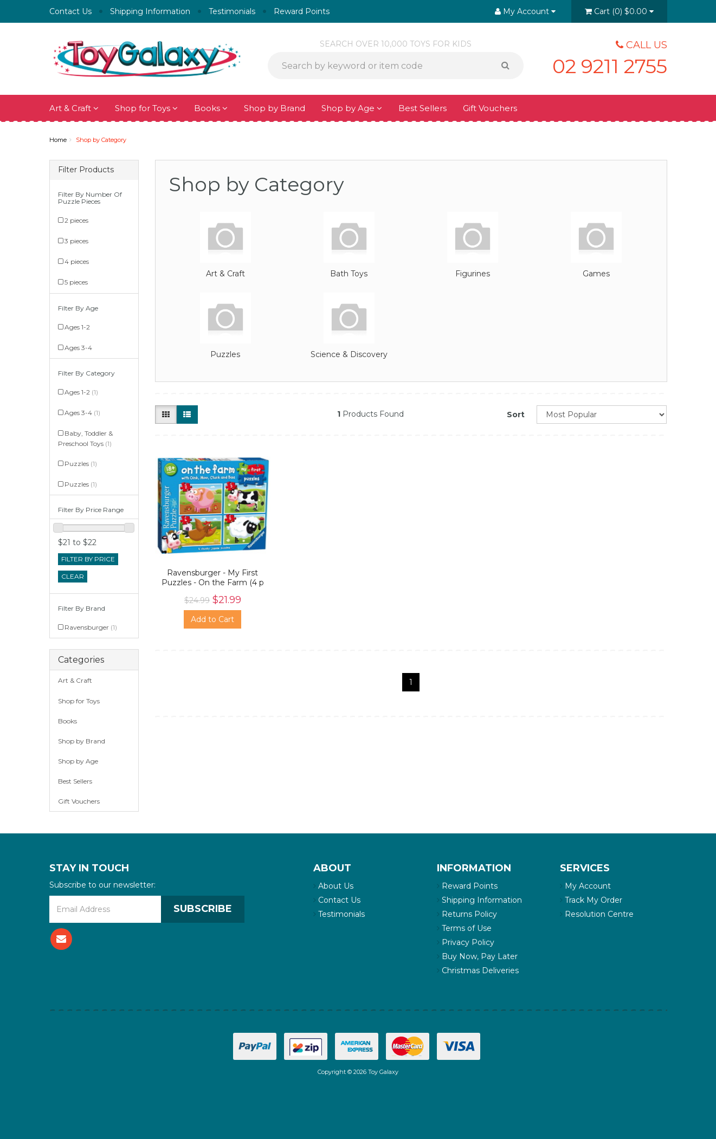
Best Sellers (422, 108)
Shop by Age (351, 108)
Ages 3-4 (78, 348)
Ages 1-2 (77, 327)
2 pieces (76, 220)
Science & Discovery (349, 354)
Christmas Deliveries (478, 970)
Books (211, 108)
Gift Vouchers (490, 108)
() (619, 11)
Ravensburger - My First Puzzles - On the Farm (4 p (213, 577)
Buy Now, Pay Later (477, 956)
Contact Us (70, 11)
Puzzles (80, 464)
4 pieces (76, 261)
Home (58, 140)
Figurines (472, 274)
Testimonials (232, 11)
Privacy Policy (465, 942)
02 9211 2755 (609, 66)
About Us (333, 886)
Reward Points (302, 11)
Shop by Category (101, 140)
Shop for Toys (146, 108)
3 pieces (76, 241)
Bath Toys (348, 274)
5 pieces (76, 282)
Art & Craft (74, 108)
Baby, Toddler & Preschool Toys (85, 438)
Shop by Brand (274, 108)
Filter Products (86, 170)
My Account (585, 886)
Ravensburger (90, 627)
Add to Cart (212, 619)
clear (72, 576)
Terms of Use (464, 928)
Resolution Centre (597, 914)
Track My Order (591, 900)
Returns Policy (467, 914)
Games (596, 274)
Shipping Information (150, 11)
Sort (516, 414)
